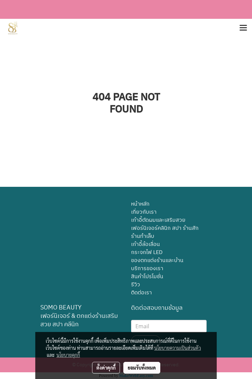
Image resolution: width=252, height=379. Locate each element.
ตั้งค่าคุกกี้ (106, 368)
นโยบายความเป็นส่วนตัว (177, 348)
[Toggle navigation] (243, 28)
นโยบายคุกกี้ (68, 355)
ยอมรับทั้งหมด (142, 368)
